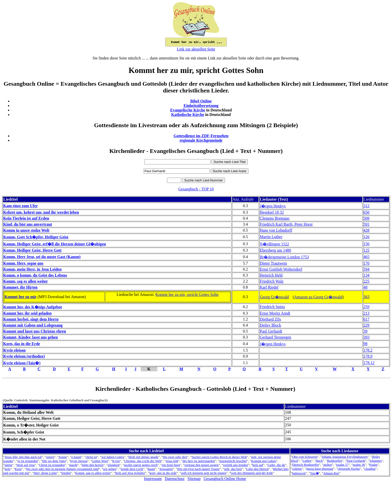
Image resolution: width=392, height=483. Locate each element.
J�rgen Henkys (273, 206)
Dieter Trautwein (273, 263)
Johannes (376, 461)
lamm (8, 465)
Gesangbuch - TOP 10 (196, 189)
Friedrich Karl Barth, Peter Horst (286, 224)
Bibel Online (201, 101)
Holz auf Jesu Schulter (130, 473)
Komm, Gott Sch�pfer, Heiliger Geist (35, 237)
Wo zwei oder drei (175, 457)
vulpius (297, 469)
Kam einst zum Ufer (20, 206)
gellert (327, 465)
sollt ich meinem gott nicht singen (203, 473)
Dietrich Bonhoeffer (305, 465)
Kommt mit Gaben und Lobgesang (32, 325)
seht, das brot (233, 469)
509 (367, 218)
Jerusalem (166, 469)
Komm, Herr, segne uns (23, 263)
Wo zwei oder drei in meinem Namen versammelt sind (62, 469)
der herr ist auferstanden (199, 461)
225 (367, 281)
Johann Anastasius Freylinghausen (345, 457)
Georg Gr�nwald (274, 297)
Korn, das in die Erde (21, 344)
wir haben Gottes (112, 457)
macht (73, 465)
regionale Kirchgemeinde (201, 140)
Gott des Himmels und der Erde (251, 473)
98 (366, 344)
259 (367, 307)
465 (367, 257)
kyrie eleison (78, 461)
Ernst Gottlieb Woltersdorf (281, 269)
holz (7, 469)
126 (367, 237)
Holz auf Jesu (25, 465)
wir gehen (109, 469)
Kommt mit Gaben (263, 461)
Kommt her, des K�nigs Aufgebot (32, 307)
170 (367, 263)
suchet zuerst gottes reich (140, 465)
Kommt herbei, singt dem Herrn (30, 319)
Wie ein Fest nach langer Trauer (198, 469)
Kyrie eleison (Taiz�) (21, 363)
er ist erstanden (28, 461)
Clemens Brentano (275, 218)
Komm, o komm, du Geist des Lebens (35, 275)
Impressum (153, 479)
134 (367, 275)
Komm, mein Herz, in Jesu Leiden (32, 269)
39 (366, 331)
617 (367, 319)
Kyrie (116, 461)
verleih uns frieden (235, 465)
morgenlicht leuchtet (233, 461)
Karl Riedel (269, 287)
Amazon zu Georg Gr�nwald (318, 297)
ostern (50, 457)
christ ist (91, 457)
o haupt (76, 457)
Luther (307, 461)
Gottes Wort (100, 461)
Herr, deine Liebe (45, 473)
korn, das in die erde (163, 473)
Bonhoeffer (334, 461)
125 (367, 250)
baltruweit (299, 473)
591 (367, 224)
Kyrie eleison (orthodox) (24, 356)
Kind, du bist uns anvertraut (27, 224)
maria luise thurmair (319, 469)
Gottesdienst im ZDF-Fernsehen (201, 136)
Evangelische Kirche (187, 110)
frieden (66, 473)
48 (366, 287)
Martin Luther (271, 237)
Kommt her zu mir (20, 297)
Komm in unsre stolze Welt (26, 230)
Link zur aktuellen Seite (196, 49)
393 (367, 337)
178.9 (368, 356)
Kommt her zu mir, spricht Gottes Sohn (187, 294)
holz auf (257, 465)
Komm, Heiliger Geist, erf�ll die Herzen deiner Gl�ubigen (54, 244)
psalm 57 (342, 465)
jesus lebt (172, 461)
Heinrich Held (271, 275)
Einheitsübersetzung (201, 105)
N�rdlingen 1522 (274, 244)
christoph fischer (349, 469)
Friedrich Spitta (272, 307)
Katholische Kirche (187, 114)
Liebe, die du (276, 465)
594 (367, 269)
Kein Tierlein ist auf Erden (26, 218)
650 (367, 212)
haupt (151, 469)
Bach (319, 461)
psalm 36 (359, 465)
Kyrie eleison (14, 350)
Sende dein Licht (132, 469)
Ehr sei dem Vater (54, 461)
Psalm (373, 465)
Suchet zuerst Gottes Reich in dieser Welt (219, 457)
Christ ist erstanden (52, 465)
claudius (370, 469)
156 (367, 244)
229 (367, 325)
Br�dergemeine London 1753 (284, 257)
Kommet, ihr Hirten (20, 287)
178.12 (369, 363)
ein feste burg (171, 465)
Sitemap (194, 479)
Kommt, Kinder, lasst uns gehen (30, 337)
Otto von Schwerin (304, 457)
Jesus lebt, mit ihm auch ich (23, 457)
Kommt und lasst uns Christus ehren (34, 331)
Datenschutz (174, 479)
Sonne (62, 457)
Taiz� (314, 473)
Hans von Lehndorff (276, 230)
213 (367, 313)
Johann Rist (331, 473)
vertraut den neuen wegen (201, 465)
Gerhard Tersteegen (275, 337)
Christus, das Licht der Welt (143, 461)
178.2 (368, 350)
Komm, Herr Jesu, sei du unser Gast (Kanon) (41, 257)
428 (367, 230)
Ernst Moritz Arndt (275, 313)
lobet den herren (93, 465)
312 (367, 206)
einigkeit (114, 465)
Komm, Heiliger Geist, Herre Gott (32, 250)
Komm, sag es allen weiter (25, 281)
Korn (18, 469)
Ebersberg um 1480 (275, 250)
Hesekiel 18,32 (272, 212)
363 (367, 297)
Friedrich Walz (272, 281)
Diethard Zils (270, 319)
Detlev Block (270, 325)
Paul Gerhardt (271, 331)
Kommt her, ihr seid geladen (27, 313)
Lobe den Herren (257, 469)
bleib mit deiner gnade (143, 457)
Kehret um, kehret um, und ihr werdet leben (41, 212)
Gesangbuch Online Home (225, 479)
